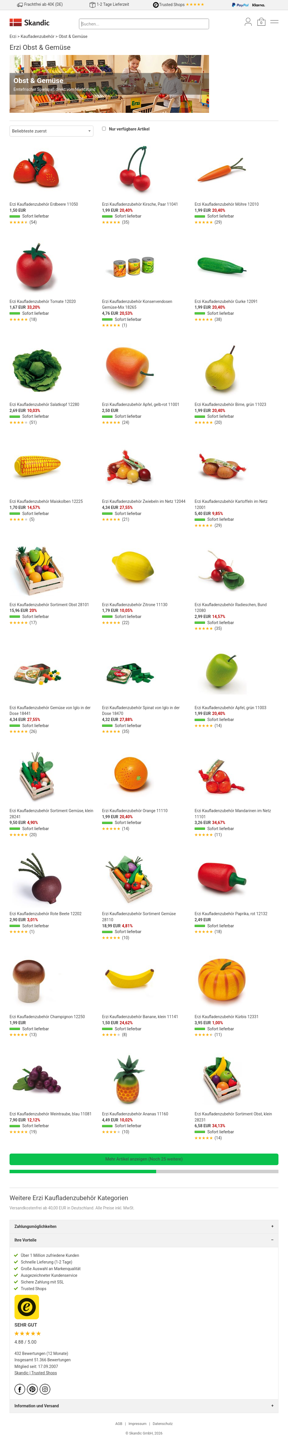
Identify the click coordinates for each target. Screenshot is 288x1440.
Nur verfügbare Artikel (129, 129)
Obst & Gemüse (73, 36)
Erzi (13, 36)
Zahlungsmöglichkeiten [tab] (35, 1226)
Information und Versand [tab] (36, 1406)
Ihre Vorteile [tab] (25, 1240)
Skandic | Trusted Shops (35, 1373)
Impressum (137, 1424)
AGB (118, 1424)
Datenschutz (163, 1424)
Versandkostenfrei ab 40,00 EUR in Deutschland (51, 1208)
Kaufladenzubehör (38, 36)
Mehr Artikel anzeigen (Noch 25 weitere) (144, 1159)
